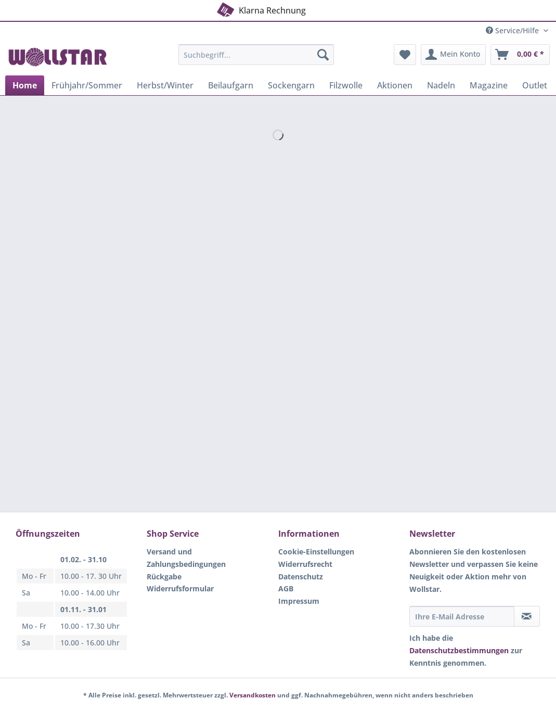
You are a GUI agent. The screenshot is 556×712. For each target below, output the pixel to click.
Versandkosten (252, 695)
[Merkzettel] (405, 54)
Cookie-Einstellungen (316, 551)
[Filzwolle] (346, 85)
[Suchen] (323, 54)
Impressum (298, 601)
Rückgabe (164, 576)
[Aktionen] (395, 85)
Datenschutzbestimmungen (459, 650)
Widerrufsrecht (305, 564)
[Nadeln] (441, 85)
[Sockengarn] (291, 85)
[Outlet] (534, 85)
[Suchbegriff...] (256, 54)
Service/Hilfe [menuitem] (513, 30)
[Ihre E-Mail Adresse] (461, 616)
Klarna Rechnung (260, 9)
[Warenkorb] (520, 54)
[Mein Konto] (453, 54)
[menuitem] (256, 59)
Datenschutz (300, 576)
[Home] (24, 85)
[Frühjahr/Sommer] (87, 85)
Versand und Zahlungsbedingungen (186, 558)
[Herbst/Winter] (165, 85)
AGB (285, 588)
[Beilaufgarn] (231, 85)
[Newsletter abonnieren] (527, 616)
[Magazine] (488, 85)
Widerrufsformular (180, 588)
